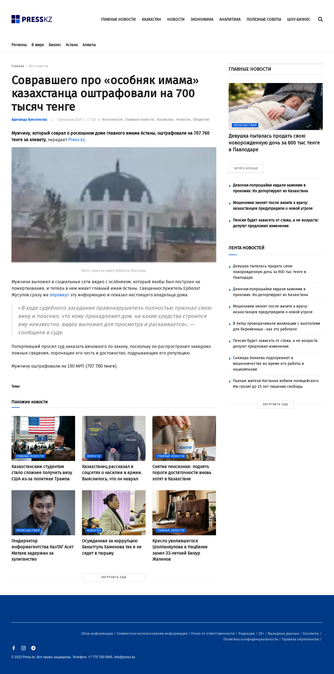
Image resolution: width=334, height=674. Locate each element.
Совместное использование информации (152, 633)
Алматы (89, 45)
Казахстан (165, 119)
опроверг (59, 294)
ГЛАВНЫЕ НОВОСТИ (118, 19)
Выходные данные (284, 633)
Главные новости (140, 119)
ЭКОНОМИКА (202, 19)
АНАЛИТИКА (230, 19)
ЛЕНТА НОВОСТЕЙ (246, 247)
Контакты (311, 633)
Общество (201, 119)
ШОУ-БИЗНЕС (299, 19)
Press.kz (76, 139)
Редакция (246, 633)
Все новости (38, 66)
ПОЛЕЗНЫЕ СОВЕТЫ (264, 19)
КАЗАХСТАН (151, 19)
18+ (261, 633)
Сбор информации (97, 633)
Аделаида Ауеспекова (29, 119)
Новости (183, 119)
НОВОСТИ (176, 19)
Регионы (19, 45)
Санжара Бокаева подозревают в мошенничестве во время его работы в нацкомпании (268, 364)
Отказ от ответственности (213, 633)
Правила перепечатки (301, 639)
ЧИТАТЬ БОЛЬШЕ (246, 168)
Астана (72, 45)
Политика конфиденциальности (251, 639)
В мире (37, 45)
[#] (31, 17)
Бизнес (55, 45)
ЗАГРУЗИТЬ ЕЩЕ (114, 577)
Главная (17, 66)
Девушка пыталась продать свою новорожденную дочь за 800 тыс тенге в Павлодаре (269, 272)
